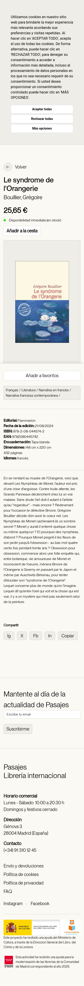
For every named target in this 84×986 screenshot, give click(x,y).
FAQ (8, 891)
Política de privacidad (23, 883)
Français (12, 390)
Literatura (29, 390)
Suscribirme (17, 729)
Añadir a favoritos (42, 375)
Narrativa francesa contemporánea (32, 395)
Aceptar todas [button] (42, 109)
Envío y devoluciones (23, 866)
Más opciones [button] (42, 128)
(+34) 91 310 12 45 (20, 850)
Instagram (13, 903)
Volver (15, 167)
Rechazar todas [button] (42, 119)
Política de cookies (21, 874)
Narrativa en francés (54, 390)
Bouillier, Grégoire (23, 197)
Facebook (40, 903)
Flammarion (26, 420)
